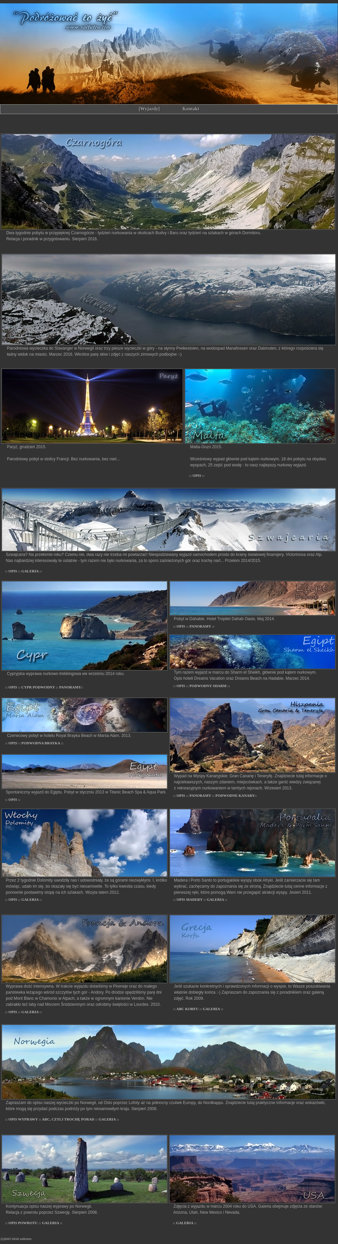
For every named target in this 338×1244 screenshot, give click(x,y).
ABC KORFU (187, 1009)
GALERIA (31, 571)
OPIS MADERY (189, 899)
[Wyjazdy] (149, 108)
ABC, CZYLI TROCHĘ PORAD (68, 1119)
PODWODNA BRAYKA (41, 743)
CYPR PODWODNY (39, 687)
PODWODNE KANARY (235, 795)
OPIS (197, 475)
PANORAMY (70, 687)
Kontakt (190, 108)
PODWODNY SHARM (209, 686)
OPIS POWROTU (23, 1223)
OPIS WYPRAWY (23, 1119)
